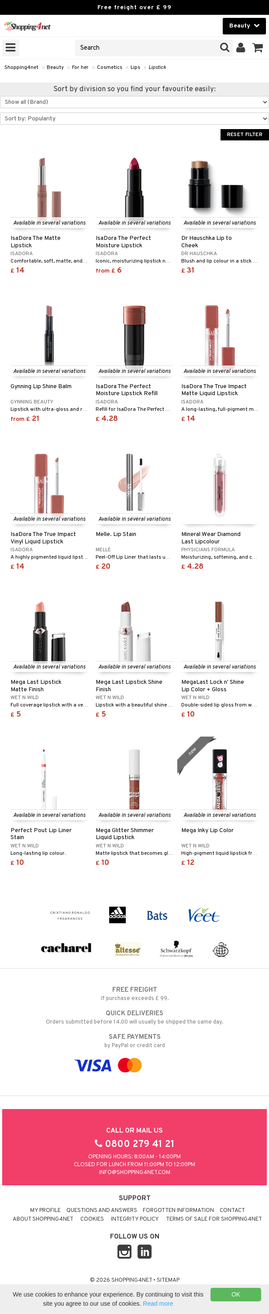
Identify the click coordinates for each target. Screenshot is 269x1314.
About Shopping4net (43, 1219)
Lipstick (157, 67)
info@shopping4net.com (134, 1172)
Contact (232, 1210)
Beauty (55, 67)
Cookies (92, 1219)
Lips (135, 67)
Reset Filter (244, 134)
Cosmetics (109, 67)
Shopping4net (21, 67)
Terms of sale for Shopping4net (214, 1219)
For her (80, 67)
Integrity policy (135, 1219)
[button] (258, 48)
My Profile (45, 1210)
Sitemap (168, 1280)
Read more (158, 1303)
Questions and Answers (101, 1210)
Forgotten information (178, 1210)
